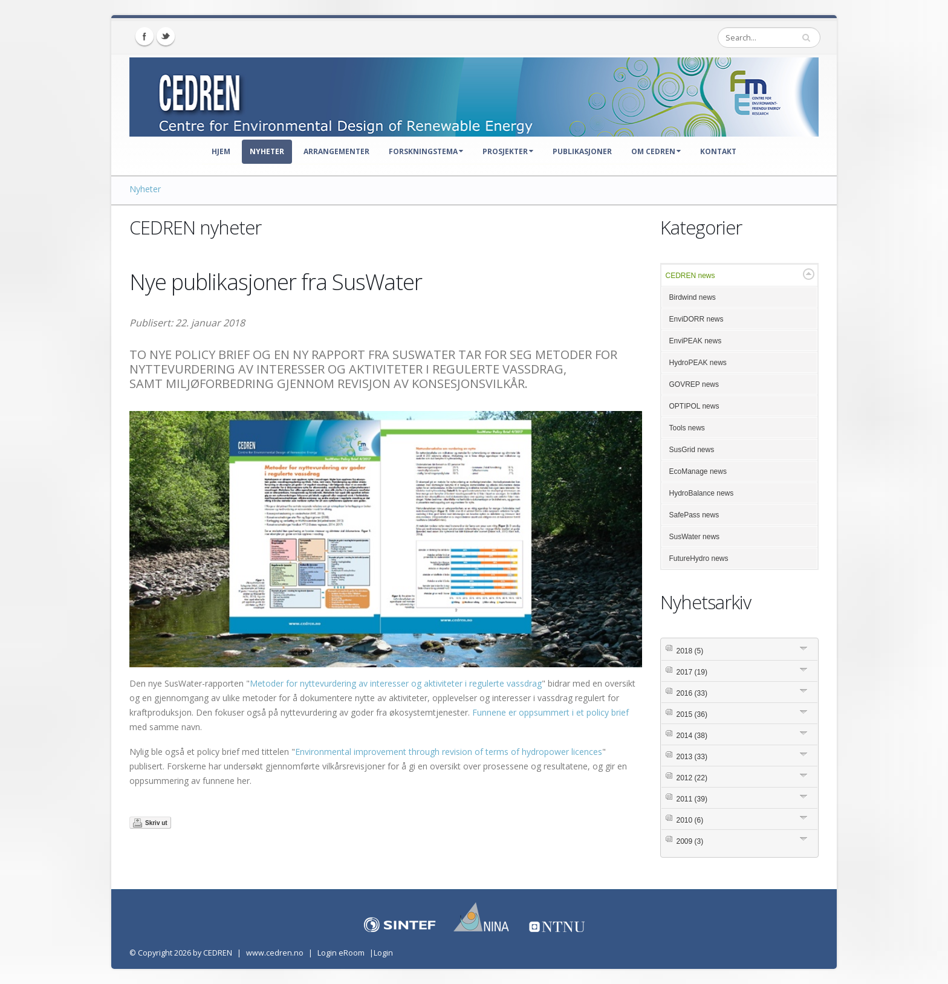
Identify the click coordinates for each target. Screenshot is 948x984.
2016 (692, 693)
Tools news (687, 428)
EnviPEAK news (695, 341)
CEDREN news (690, 275)
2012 (692, 778)
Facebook (144, 36)
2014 (692, 735)
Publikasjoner (582, 151)
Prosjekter (507, 151)
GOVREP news (694, 384)
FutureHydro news (699, 558)
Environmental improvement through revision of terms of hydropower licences (448, 751)
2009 (690, 841)
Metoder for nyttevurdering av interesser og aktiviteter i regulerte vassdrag (396, 683)
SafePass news (694, 515)
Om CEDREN (656, 151)
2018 (690, 651)
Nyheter (267, 151)
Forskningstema (426, 151)
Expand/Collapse (808, 274)
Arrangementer (336, 151)
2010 (690, 820)
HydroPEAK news (698, 362)
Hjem (221, 151)
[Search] (769, 37)
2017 (692, 672)
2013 (692, 757)
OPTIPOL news (694, 406)
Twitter (166, 36)
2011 (692, 799)
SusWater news (694, 536)
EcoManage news (698, 471)
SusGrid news (692, 449)
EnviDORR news (696, 319)
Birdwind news (692, 297)
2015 (692, 714)
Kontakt (718, 151)
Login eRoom (341, 953)
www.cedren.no (275, 953)
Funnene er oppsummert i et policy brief (550, 712)
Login (383, 953)
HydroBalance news (701, 493)
